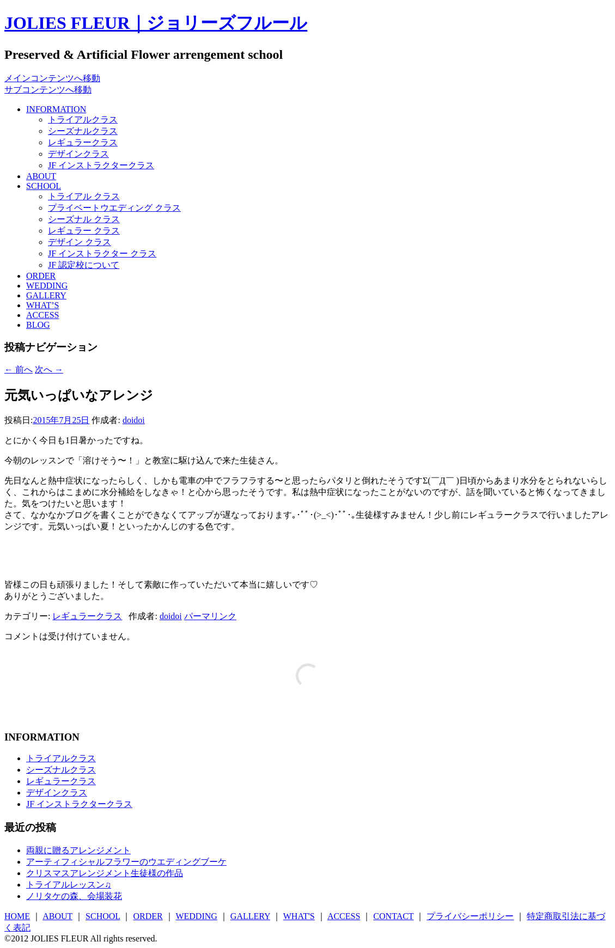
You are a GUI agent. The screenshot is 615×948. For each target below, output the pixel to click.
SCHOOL (43, 186)
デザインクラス (78, 153)
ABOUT (41, 176)
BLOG (38, 324)
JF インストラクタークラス (101, 165)
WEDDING (47, 285)
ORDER (41, 275)
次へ (49, 369)
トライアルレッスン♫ (68, 884)
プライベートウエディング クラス (114, 207)
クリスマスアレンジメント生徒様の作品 (104, 873)
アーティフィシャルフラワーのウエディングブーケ (126, 861)
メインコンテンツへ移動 (52, 78)
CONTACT (393, 916)
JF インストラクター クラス (102, 253)
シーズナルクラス (83, 131)
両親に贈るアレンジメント (78, 850)
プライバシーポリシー (470, 916)
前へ (18, 369)
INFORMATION (56, 109)
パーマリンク (210, 616)
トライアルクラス (83, 119)
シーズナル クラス (84, 219)
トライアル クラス (84, 196)
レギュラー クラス (84, 230)
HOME (17, 916)
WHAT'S (299, 916)
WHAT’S (42, 305)
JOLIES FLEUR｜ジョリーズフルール (155, 23)
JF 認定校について (83, 265)
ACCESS (42, 315)
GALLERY (46, 295)
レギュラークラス (83, 142)
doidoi (134, 420)
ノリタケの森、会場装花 (74, 896)
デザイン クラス (79, 242)
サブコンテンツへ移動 (48, 89)
